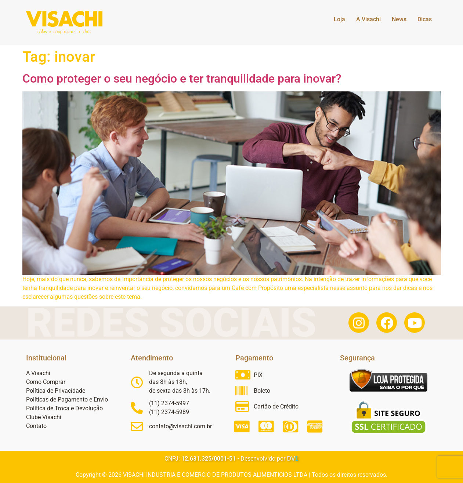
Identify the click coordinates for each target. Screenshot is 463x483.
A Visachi (368, 19)
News (399, 19)
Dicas (424, 19)
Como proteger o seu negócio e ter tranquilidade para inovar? (181, 79)
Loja (339, 19)
